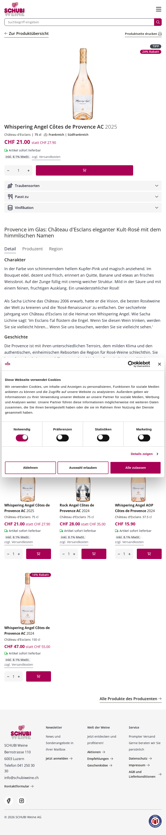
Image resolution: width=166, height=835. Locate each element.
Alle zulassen (135, 467)
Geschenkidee (99, 765)
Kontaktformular (19, 786)
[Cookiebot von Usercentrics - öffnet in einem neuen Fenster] (131, 364)
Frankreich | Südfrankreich (66, 134)
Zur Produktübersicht (26, 33)
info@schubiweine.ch (21, 777)
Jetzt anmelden (59, 758)
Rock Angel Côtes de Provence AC (77, 508)
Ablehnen (30, 467)
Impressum (139, 765)
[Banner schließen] (159, 364)
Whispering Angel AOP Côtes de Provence (135, 508)
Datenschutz (140, 758)
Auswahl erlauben (83, 467)
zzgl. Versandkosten (46, 157)
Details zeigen (142, 454)
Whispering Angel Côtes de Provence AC (27, 508)
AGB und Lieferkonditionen (145, 774)
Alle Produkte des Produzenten (131, 698)
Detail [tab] (10, 249)
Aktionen (96, 752)
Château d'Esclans (17, 134)
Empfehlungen (100, 759)
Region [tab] (56, 249)
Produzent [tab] (32, 249)
